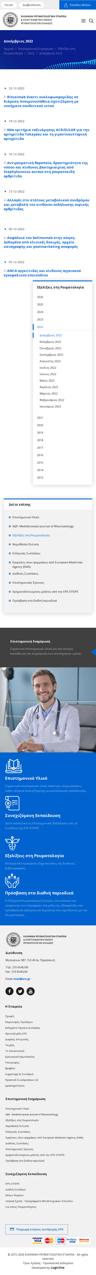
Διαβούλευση (31, 5)
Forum (9, 5)
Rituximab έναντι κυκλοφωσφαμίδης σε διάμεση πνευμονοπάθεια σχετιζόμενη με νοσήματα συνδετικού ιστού (41, 101)
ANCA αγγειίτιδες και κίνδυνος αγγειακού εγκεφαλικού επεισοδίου (42, 272)
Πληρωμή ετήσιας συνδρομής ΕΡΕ (40, 1229)
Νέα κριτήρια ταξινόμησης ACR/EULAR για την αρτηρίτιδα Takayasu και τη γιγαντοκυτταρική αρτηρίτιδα (46, 134)
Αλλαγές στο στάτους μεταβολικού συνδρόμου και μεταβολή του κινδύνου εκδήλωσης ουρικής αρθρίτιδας (46, 204)
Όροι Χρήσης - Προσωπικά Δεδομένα (48, 1263)
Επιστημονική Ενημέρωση (35, 49)
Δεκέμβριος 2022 (51, 53)
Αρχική (8, 49)
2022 (31, 53)
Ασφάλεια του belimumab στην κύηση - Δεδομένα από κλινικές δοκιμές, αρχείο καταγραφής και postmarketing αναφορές (41, 242)
